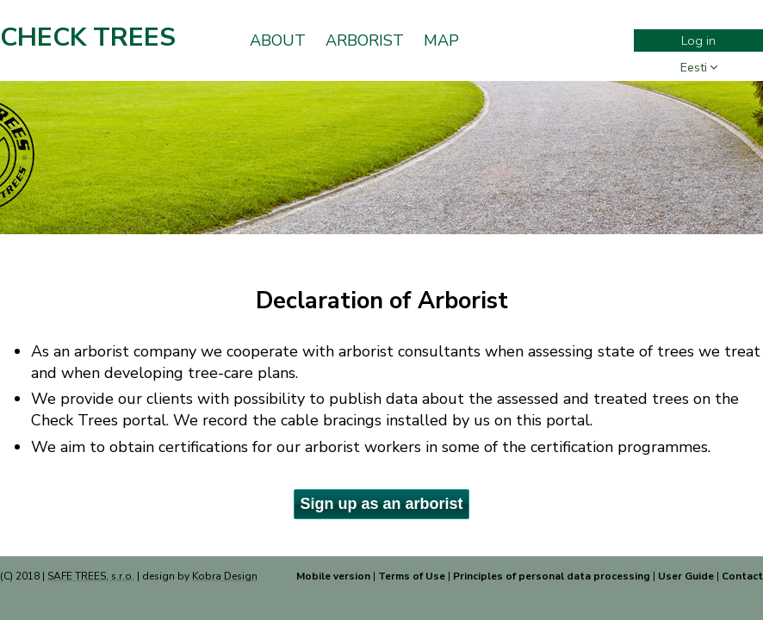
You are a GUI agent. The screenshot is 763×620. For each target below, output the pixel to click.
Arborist (365, 40)
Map (441, 40)
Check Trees (88, 37)
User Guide (686, 576)
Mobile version (333, 576)
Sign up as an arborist (381, 503)
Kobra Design (224, 576)
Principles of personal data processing (551, 576)
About (278, 40)
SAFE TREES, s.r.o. (90, 576)
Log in (698, 40)
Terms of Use (411, 576)
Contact (742, 576)
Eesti (693, 67)
